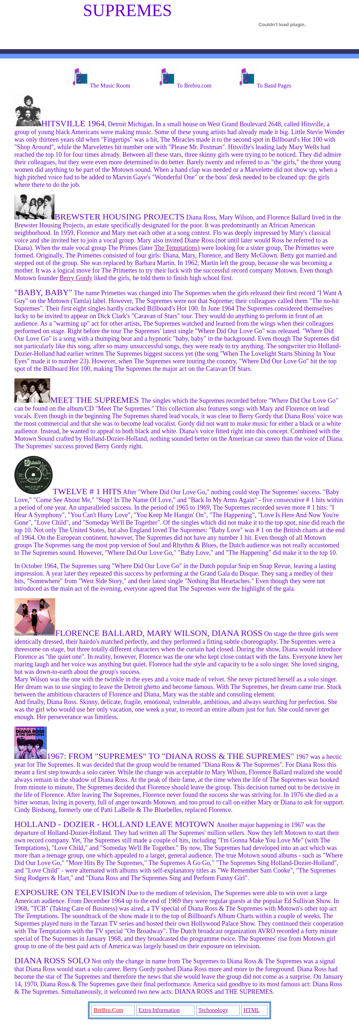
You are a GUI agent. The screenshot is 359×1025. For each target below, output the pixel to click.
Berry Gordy (76, 278)
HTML (252, 1010)
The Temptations (176, 247)
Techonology (213, 1010)
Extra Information (159, 1010)
